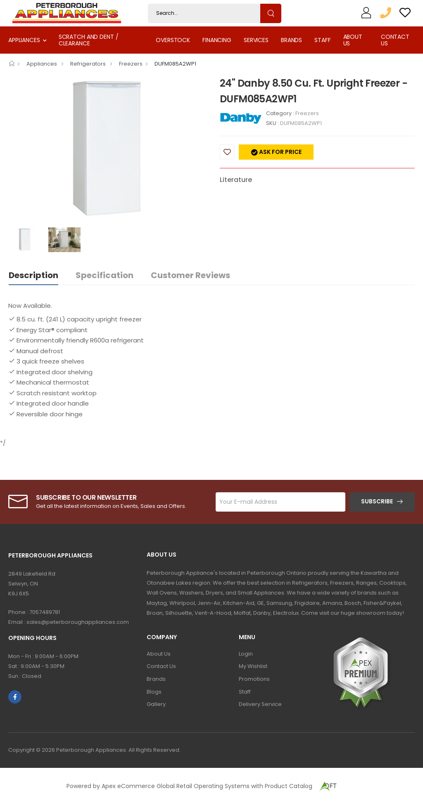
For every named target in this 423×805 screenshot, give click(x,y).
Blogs (154, 692)
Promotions (254, 679)
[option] (107, 149)
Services (256, 40)
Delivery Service (260, 704)
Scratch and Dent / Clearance (89, 40)
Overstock (173, 40)
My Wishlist (253, 666)
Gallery (156, 704)
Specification (104, 275)
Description (33, 275)
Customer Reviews (190, 275)
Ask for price (280, 152)
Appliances (24, 40)
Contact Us (395, 40)
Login (246, 654)
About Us (352, 40)
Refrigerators (88, 64)
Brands (291, 40)
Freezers (131, 64)
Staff (322, 40)
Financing (216, 40)
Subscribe (377, 501)
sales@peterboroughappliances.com (77, 622)
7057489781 (44, 612)
